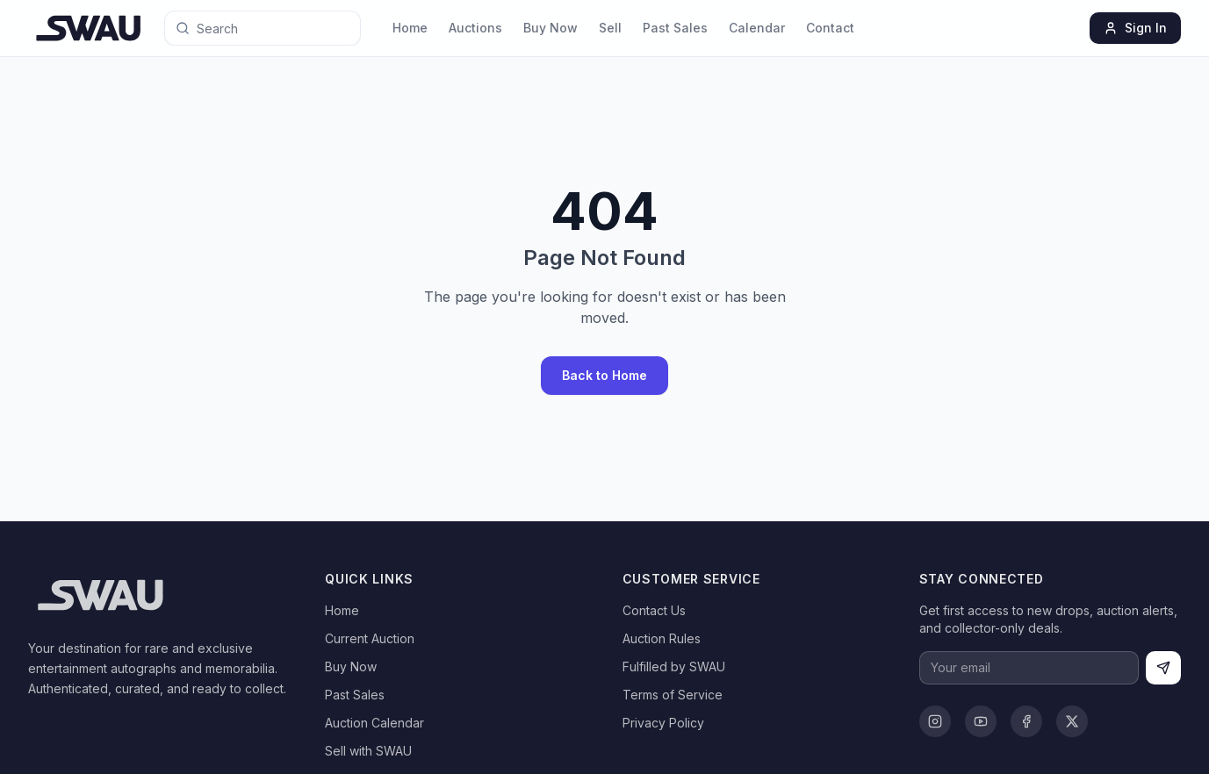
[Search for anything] (243, 28)
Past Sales (675, 27)
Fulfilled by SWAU (673, 666)
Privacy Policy (663, 722)
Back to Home (604, 375)
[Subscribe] (1163, 667)
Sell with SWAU (368, 750)
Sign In (1135, 27)
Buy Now (550, 27)
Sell (610, 27)
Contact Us (654, 610)
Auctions (475, 27)
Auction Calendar (374, 722)
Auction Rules (661, 638)
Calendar (757, 27)
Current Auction (369, 638)
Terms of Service (672, 694)
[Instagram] (935, 721)
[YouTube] (981, 721)
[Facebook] (1026, 721)
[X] (1072, 721)
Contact (830, 27)
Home (410, 27)
